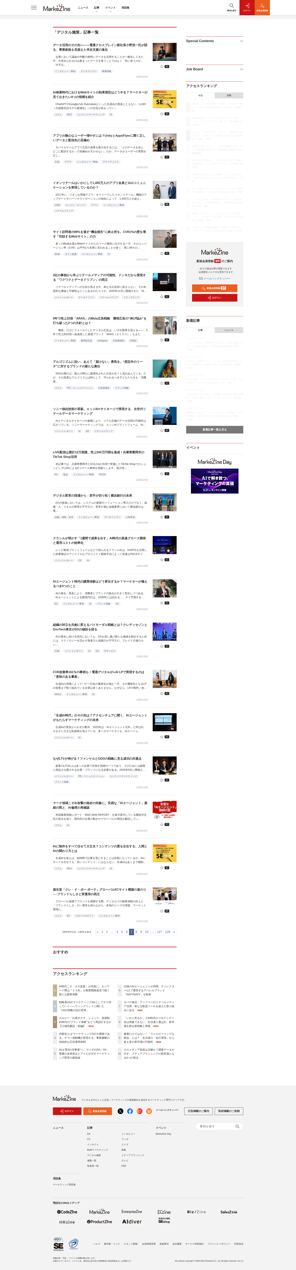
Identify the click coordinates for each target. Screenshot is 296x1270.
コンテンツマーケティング (91, 114)
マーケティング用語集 (64, 1186)
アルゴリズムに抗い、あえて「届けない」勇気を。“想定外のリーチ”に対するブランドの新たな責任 (98, 364)
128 (167, 932)
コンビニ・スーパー (75, 205)
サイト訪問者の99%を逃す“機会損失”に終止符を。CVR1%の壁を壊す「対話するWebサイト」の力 (99, 234)
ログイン (214, 298)
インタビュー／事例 (65, 71)
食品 (65, 474)
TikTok (102, 474)
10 (146, 932)
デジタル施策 (94, 1157)
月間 (229, 95)
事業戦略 (106, 71)
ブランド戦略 (122, 388)
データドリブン (89, 71)
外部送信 (238, 1244)
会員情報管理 (149, 1244)
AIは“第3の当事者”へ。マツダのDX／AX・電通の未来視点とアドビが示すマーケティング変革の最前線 (84, 1053)
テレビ (124, 1162)
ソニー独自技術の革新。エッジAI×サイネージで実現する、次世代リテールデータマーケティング (99, 411)
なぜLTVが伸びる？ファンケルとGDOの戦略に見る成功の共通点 (97, 758)
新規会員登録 (214, 288)
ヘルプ (96, 1244)
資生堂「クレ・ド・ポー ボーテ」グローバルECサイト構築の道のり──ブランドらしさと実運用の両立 (99, 892)
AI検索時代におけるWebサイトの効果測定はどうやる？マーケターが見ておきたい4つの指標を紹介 (100, 95)
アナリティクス (111, 162)
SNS (123, 1167)
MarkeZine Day (163, 1135)
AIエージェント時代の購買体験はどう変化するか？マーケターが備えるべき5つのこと (100, 584)
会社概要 (177, 1244)
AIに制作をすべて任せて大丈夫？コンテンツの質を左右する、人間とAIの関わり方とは (100, 849)
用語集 (125, 7)
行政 (57, 651)
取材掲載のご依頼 (229, 1113)
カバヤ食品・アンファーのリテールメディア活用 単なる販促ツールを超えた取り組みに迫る (149, 1006)
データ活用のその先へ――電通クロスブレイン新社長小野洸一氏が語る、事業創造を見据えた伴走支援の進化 (100, 47)
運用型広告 (86, 340)
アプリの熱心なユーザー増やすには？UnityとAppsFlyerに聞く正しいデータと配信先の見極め (99, 138)
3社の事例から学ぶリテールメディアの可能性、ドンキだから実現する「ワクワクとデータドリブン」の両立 (99, 277)
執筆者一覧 (93, 1167)
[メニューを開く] (33, 7)
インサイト (93, 1146)
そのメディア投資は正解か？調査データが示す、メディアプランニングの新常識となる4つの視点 (149, 1053)
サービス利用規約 (194, 1244)
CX (80, 560)
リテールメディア (64, 211)
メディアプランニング (132, 1157)
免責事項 (164, 1244)
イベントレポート (64, 297)
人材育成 (130, 517)
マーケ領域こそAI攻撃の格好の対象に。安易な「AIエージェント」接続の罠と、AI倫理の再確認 (100, 805)
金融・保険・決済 (64, 517)
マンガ (124, 1141)
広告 (57, 162)
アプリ (68, 162)
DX (87, 431)
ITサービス (110, 651)
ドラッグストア (131, 297)
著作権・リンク (112, 1244)
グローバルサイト (84, 915)
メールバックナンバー (214, 278)
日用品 (133, 340)
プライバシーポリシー (218, 1244)
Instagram (102, 340)
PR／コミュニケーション (80, 388)
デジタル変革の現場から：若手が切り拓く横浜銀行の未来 (92, 495)
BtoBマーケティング (97, 1151)
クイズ (124, 1146)
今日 (200, 95)
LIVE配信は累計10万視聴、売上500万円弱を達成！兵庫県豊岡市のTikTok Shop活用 (98, 454)
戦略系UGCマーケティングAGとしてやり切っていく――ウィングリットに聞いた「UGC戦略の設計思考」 (85, 1006)
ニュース (83, 7)
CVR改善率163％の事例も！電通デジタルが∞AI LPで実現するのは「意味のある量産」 (98, 674)
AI (111, 114)
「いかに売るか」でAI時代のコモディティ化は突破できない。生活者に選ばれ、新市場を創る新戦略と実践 (149, 1022)
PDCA (58, 694)
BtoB (57, 254)
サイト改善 (71, 254)
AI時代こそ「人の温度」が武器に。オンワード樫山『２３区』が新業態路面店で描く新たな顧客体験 (84, 990)
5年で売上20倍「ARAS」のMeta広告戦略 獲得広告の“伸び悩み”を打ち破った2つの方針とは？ (100, 321)
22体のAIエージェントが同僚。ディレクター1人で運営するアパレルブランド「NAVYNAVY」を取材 (149, 990)
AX (117, 603)
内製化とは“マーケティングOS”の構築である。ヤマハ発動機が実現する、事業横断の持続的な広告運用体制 (84, 1037)
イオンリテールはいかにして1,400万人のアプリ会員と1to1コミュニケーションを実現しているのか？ (99, 185)
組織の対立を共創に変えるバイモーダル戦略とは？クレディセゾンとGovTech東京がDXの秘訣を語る (100, 627)
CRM (57, 205)
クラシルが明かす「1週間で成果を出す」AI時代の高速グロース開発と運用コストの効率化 (99, 540)
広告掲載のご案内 (198, 1113)
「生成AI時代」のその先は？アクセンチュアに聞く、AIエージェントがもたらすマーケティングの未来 (100, 718)
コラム (58, 114)
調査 (123, 1151)
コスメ (58, 915)
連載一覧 (91, 1162)
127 (159, 932)
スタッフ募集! (131, 1244)
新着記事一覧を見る (215, 429)
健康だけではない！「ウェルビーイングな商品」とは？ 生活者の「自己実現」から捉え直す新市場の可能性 (149, 1037)
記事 (96, 8)
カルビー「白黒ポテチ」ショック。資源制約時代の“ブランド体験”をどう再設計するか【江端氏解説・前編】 (85, 1022)
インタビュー (128, 1135)
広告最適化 (118, 340)
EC (56, 474)
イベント (110, 8)
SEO (69, 114)
